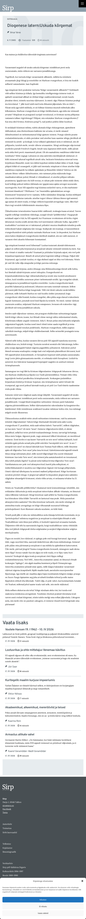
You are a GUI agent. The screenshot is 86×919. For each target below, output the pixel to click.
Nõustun (43, 900)
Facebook (7, 809)
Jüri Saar (12, 666)
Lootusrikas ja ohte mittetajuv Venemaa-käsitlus (35, 650)
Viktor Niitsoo (15, 694)
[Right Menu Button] (82, 4)
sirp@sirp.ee (8, 805)
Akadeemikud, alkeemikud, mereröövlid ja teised (35, 707)
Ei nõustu (43, 906)
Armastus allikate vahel (19, 734)
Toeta (5, 812)
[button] (82, 881)
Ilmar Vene (15, 32)
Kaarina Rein (14, 721)
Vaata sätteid (43, 913)
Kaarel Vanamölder (17, 751)
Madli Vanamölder (37, 751)
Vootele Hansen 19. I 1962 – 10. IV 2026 (29, 629)
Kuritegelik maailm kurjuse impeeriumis (30, 680)
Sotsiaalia (12, 19)
